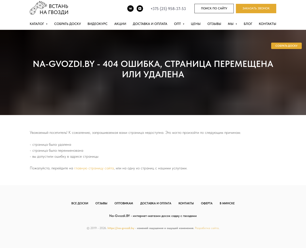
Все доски (79, 203)
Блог (248, 24)
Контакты (267, 24)
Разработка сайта (207, 228)
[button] (256, 8)
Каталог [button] (37, 24)
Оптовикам (124, 203)
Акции (120, 24)
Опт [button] (178, 24)
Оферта (206, 203)
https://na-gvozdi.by (121, 228)
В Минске (227, 203)
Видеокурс (98, 24)
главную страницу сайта (94, 168)
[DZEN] (140, 8)
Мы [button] (231, 24)
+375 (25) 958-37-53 (168, 8)
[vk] (130, 8)
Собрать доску (67, 24)
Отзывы (214, 24)
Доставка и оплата (150, 24)
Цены (196, 24)
